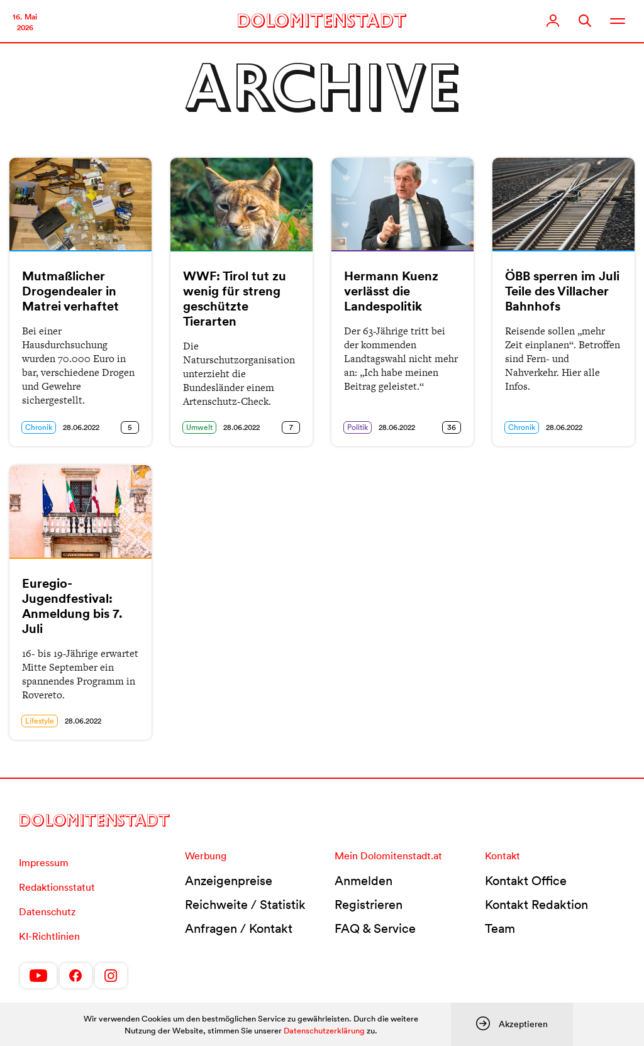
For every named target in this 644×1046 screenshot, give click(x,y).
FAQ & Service (375, 928)
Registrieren (368, 904)
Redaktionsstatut (57, 887)
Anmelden (363, 880)
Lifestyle (39, 720)
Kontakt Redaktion (536, 904)
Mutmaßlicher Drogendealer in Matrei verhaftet (70, 291)
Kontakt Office (526, 880)
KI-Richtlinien (49, 936)
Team (500, 928)
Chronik (38, 427)
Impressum (44, 862)
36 (451, 427)
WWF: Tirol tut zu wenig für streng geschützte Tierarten (234, 298)
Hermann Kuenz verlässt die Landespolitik (391, 291)
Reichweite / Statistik (245, 904)
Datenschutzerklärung (324, 1030)
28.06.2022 (81, 427)
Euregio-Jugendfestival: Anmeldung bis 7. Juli (72, 606)
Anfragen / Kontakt (238, 928)
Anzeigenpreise (228, 880)
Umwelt (199, 427)
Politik (357, 427)
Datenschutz (47, 911)
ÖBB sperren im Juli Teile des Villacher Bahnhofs (562, 291)
